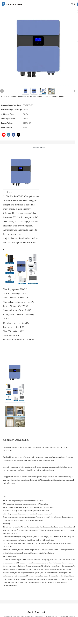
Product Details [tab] (39, 147)
